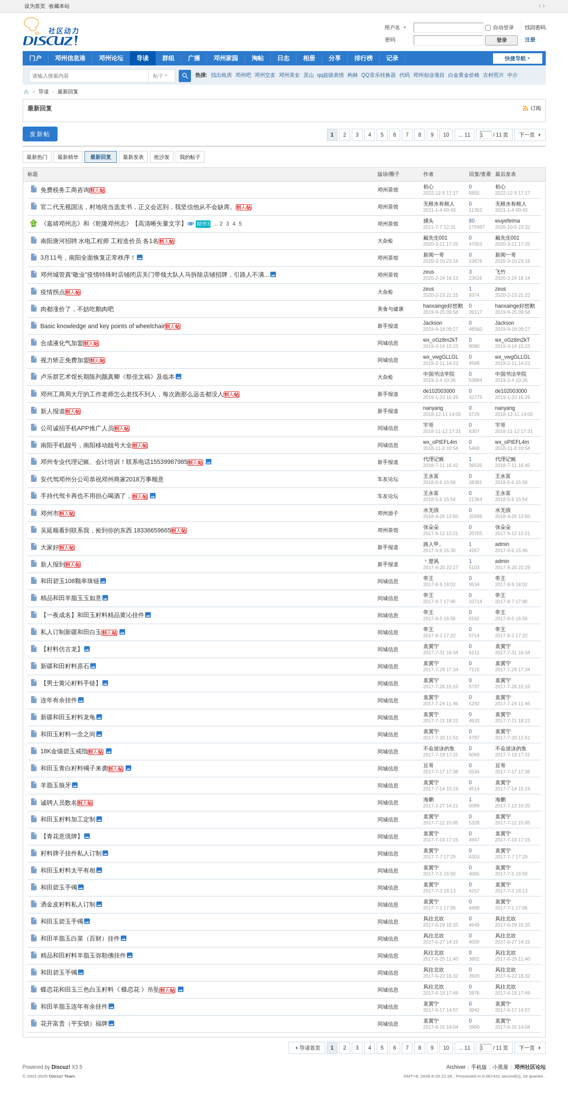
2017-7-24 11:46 (513, 703)
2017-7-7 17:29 (511, 856)
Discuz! (60, 1067)
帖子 (158, 76)
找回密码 (535, 27)
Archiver (456, 1067)
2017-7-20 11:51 (513, 737)
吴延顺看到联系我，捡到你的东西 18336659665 (106, 530)
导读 (142, 58)
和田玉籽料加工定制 (68, 819)
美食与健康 (391, 309)
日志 (283, 58)
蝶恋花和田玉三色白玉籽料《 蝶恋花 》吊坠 (100, 989)
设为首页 (34, 6)
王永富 (431, 476)
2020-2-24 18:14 (513, 278)
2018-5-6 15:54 (511, 499)
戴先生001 (435, 238)
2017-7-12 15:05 (513, 822)
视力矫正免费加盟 (65, 360)
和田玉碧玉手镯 (62, 921)
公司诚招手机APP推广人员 (77, 428)
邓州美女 (289, 75)
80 (472, 221)
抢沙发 (162, 157)
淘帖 (258, 58)
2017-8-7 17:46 (511, 601)
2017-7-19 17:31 (513, 754)
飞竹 (500, 272)
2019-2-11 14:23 (513, 363)
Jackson (432, 323)
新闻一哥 (433, 255)
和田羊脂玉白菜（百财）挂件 (80, 938)
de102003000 (439, 391)
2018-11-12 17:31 (514, 431)
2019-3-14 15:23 (513, 346)
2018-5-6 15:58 (511, 482)
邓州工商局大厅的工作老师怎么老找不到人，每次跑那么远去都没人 (132, 394)
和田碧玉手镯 (59, 887)
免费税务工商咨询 (65, 189)
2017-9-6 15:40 (511, 550)
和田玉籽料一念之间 (68, 734)
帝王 (428, 578)
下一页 (527, 135)
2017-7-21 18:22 (513, 720)
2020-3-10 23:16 (513, 261)
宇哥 (428, 425)
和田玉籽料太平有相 (68, 870)
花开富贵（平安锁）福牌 (74, 1023)
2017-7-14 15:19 (513, 788)
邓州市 (50, 513)
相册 (309, 58)
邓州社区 (26, 92)
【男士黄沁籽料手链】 (71, 683)
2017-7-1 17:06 (511, 907)
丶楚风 (431, 561)
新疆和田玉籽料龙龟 (68, 717)
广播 (194, 58)
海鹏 (428, 799)
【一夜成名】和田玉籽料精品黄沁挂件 (92, 614)
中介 (512, 75)
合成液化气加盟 (62, 343)
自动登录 (499, 27)
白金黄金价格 (464, 75)
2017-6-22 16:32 (513, 975)
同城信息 (388, 343)
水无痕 (431, 510)
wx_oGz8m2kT (440, 340)
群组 (168, 58)
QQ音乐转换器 (378, 75)
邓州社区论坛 (530, 1067)
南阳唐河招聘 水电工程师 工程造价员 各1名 (100, 240)
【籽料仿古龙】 (62, 648)
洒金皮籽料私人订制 (68, 904)
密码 (390, 40)
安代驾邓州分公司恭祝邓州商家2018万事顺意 (102, 479)
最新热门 (37, 157)
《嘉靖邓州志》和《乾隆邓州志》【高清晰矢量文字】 (114, 223)
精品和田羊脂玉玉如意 (71, 597)
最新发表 (133, 157)
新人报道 (53, 411)
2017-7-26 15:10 (513, 686)
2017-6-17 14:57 (513, 1010)
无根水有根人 (439, 204)
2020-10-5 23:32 (513, 227)
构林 (352, 75)
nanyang (433, 408)
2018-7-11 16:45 (513, 465)
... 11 (464, 135)
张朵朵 (431, 527)
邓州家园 (226, 58)
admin (502, 544)
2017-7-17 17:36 (513, 771)
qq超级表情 (330, 75)
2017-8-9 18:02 (511, 584)
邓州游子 (388, 513)
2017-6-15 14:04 (513, 1027)
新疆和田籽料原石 (65, 666)
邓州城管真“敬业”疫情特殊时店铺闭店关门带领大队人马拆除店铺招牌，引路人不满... (155, 274)
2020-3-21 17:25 (513, 244)
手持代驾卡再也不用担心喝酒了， (86, 495)
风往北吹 (433, 919)
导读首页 (309, 1048)
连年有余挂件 (59, 700)
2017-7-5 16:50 (511, 873)
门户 (35, 58)
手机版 (479, 1067)
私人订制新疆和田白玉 (71, 631)
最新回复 (68, 92)
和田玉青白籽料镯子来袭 (74, 768)
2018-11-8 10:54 (513, 448)
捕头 (428, 221)
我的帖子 (190, 157)
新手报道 (388, 326)
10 (446, 135)
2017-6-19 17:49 (513, 993)
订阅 (536, 108)
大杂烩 (385, 241)
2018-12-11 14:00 (514, 414)
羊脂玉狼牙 (56, 785)
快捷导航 (515, 58)
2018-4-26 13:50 (513, 516)
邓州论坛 (111, 58)
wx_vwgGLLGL (441, 357)
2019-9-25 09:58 (513, 312)
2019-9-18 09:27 (513, 329)
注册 (530, 40)
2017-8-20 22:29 (513, 567)
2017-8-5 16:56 (511, 618)
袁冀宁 (431, 646)
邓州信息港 (70, 58)
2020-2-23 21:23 (513, 295)
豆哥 (428, 765)
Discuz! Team (62, 1076)
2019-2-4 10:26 (511, 380)
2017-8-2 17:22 (511, 635)
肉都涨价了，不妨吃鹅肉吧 (77, 309)
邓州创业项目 (429, 75)
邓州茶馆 (388, 190)
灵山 (308, 75)
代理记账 (433, 459)
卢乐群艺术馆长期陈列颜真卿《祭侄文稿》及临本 (108, 376)
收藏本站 (59, 6)
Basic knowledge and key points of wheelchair (103, 326)
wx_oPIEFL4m (440, 442)
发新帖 (40, 133)
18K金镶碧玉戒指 (64, 751)
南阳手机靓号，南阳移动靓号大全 (86, 445)
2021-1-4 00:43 (511, 210)
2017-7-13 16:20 (513, 805)
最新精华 (68, 157)
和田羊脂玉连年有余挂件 (74, 1006)
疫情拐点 (53, 291)
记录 (392, 58)
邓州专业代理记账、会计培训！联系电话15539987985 (114, 461)
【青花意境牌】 (62, 836)
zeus (428, 272)
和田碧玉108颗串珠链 (70, 580)
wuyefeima (507, 221)
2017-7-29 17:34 (513, 669)
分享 (335, 58)
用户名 (392, 27)
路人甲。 (433, 544)
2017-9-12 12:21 (513, 533)
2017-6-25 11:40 (513, 958)
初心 (428, 187)
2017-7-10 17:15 (513, 839)
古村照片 (493, 75)
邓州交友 (265, 75)
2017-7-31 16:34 (513, 652)
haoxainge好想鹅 (443, 306)
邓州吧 (243, 75)
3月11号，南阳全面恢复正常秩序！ (88, 257)
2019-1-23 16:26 (513, 397)
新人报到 (53, 564)
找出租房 (221, 75)
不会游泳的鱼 (439, 748)
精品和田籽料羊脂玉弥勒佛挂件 (83, 955)
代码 (404, 75)
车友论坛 (388, 479)
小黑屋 (500, 1067)
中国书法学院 (439, 374)
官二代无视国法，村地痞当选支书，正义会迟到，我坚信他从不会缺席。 (138, 206)
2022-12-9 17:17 (513, 193)
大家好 (50, 547)
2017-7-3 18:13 (511, 890)
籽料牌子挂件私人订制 (71, 853)
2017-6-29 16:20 (513, 924)
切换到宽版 (542, 6)
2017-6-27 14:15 (513, 941)
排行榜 (363, 58)
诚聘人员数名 (59, 802)
